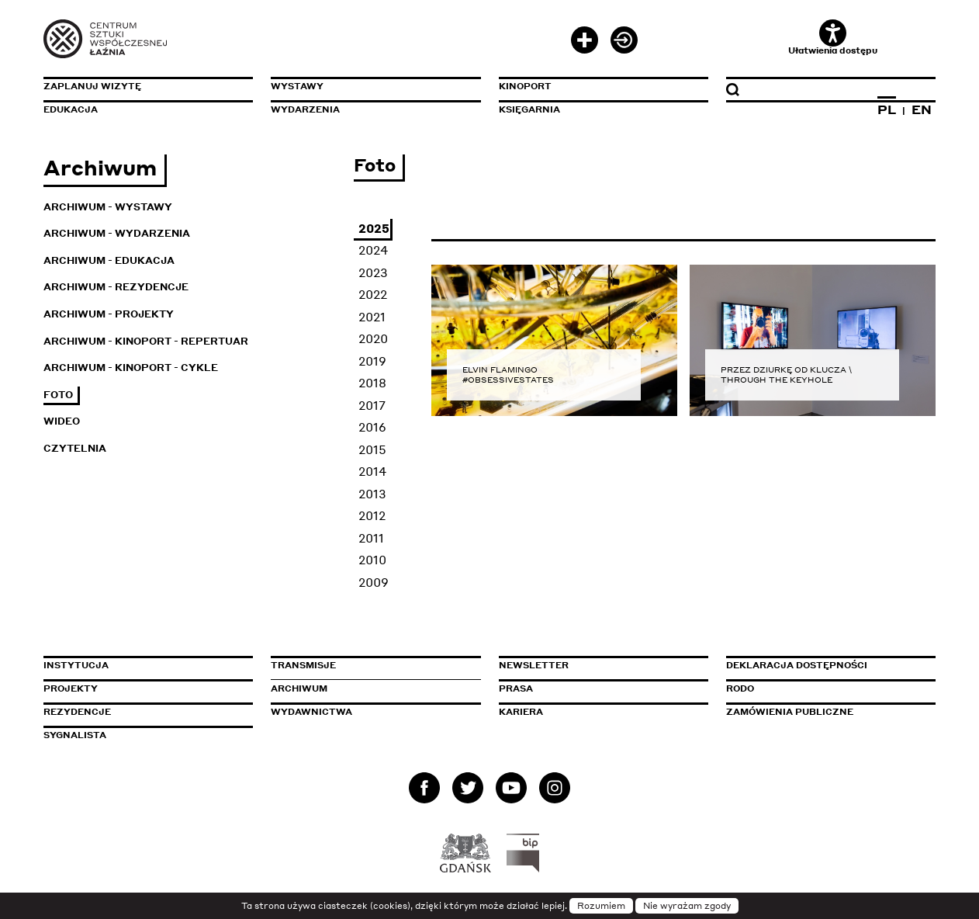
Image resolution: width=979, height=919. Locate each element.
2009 (373, 582)
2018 (372, 382)
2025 (373, 228)
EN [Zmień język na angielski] (922, 109)
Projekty (70, 688)
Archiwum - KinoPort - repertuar (145, 341)
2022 (372, 294)
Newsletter (534, 665)
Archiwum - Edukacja (109, 260)
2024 (373, 250)
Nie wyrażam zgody (687, 905)
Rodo (740, 688)
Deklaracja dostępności (796, 665)
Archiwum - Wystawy (107, 207)
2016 (372, 427)
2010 (372, 559)
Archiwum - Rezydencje (116, 287)
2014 (372, 471)
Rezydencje (77, 711)
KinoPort (525, 86)
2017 (372, 405)
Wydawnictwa (311, 711)
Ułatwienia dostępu (832, 37)
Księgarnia (529, 109)
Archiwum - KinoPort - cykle (130, 367)
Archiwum (299, 688)
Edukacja (70, 109)
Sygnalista (74, 735)
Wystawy (297, 86)
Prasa (516, 688)
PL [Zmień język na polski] (886, 109)
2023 (373, 272)
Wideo (61, 421)
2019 (372, 361)
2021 (372, 316)
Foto (58, 395)
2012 (372, 515)
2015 (372, 449)
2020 (373, 338)
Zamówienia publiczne (824, 711)
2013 (372, 493)
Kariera (521, 711)
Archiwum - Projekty (108, 314)
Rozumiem (601, 905)
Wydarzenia (305, 109)
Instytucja (76, 665)
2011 (371, 538)
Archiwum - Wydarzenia (116, 233)
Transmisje (369, 665)
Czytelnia (74, 448)
